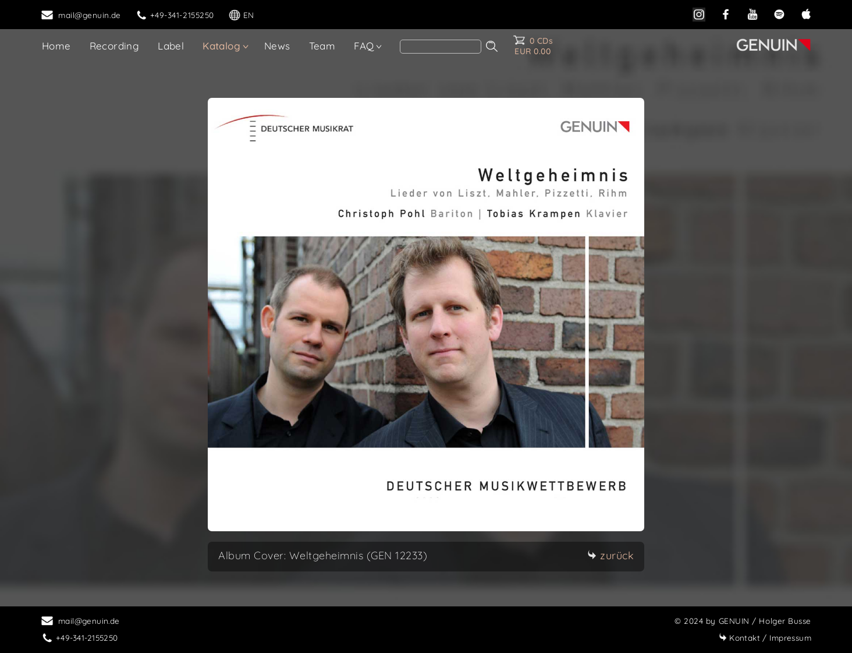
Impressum (765, 638)
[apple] (806, 13)
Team (322, 46)
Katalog (221, 46)
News (277, 46)
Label (171, 46)
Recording (115, 46)
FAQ (364, 46)
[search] (440, 47)
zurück (610, 555)
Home (56, 46)
